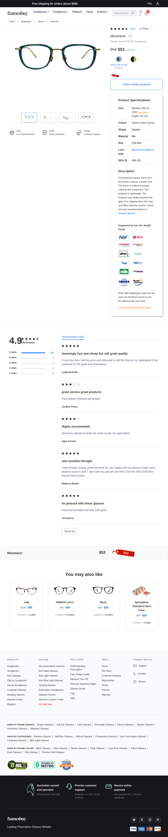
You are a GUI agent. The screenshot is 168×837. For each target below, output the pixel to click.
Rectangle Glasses (104, 724)
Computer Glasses (16, 690)
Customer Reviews (111, 675)
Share (144, 28)
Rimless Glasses (42, 736)
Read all (69, 531)
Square (41, 21)
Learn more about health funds (134, 307)
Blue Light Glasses (48, 675)
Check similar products (136, 84)
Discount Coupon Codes (51, 699)
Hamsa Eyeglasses (17, 685)
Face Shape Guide (79, 674)
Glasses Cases (15, 699)
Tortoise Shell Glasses (53, 752)
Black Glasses (43, 748)
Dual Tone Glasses (117, 748)
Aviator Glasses (45, 724)
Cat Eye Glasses (65, 724)
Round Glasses (125, 724)
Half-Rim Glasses (64, 736)
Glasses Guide (77, 688)
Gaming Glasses (47, 685)
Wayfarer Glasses (39, 728)
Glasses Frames (47, 694)
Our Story (107, 671)
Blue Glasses (60, 748)
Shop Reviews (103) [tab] (73, 336)
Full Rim (129, 41)
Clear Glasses (97, 748)
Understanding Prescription (77, 668)
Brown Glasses (79, 748)
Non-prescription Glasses (51, 666)
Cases (89, 11)
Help (149, 3)
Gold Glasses (14, 752)
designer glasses (127, 213)
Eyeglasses (40, 11)
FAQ (72, 693)
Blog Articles (108, 680)
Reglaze (77, 11)
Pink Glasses (31, 752)
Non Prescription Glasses (133, 736)
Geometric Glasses (17, 728)
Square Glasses (145, 724)
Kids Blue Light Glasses (51, 680)
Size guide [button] (143, 112)
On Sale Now (45, 704)
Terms (105, 685)
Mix (134, 136)
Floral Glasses (138, 748)
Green (121, 41)
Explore (101, 11)
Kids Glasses (14, 675)
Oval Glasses (84, 724)
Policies (106, 690)
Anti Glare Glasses (48, 671)
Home (12, 21)
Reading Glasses (16, 694)
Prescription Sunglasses (51, 690)
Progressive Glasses (106, 736)
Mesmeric (55, 21)
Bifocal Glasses (84, 736)
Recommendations (143, 149)
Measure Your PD (79, 679)
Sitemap (106, 694)
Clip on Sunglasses (17, 680)
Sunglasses (59, 11)
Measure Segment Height (83, 684)
